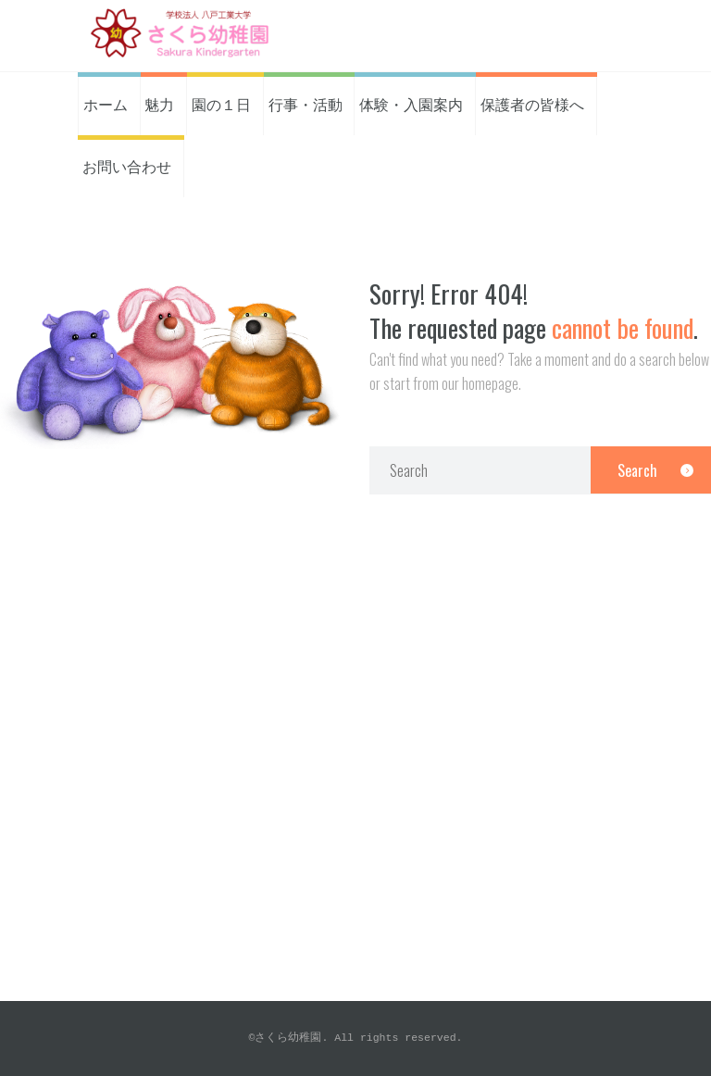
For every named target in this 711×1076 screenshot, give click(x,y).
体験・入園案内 (411, 104)
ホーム (105, 104)
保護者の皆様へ (532, 104)
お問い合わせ (126, 166)
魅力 (159, 104)
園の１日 (221, 104)
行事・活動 (305, 104)
